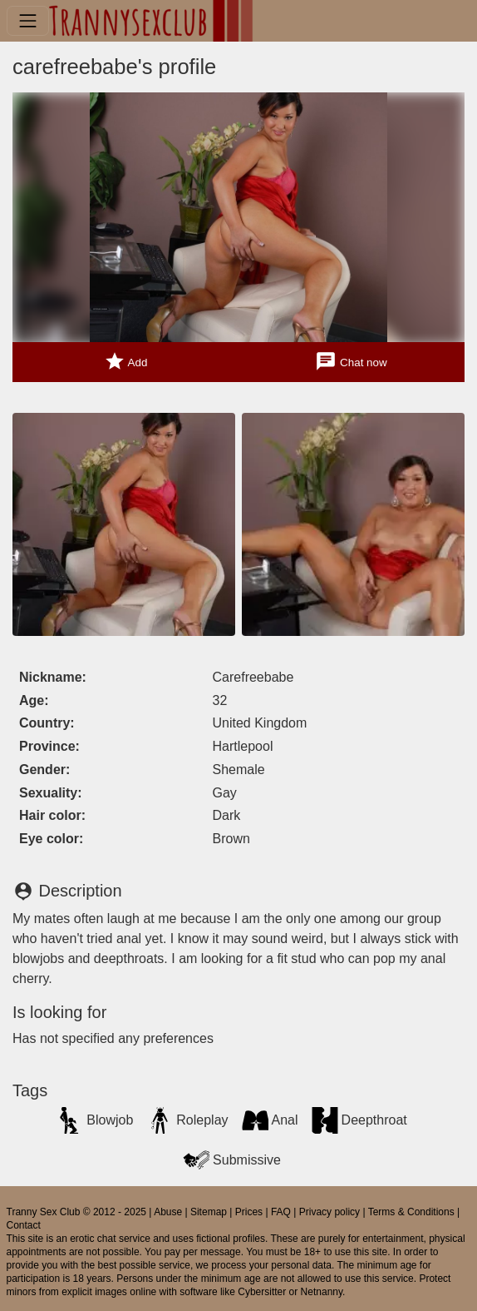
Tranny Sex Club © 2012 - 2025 (77, 1212)
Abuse (168, 1212)
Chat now (350, 361)
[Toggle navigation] (28, 20)
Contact (24, 1225)
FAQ (281, 1212)
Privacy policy (329, 1212)
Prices (249, 1212)
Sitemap (208, 1212)
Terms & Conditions (411, 1212)
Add (126, 361)
